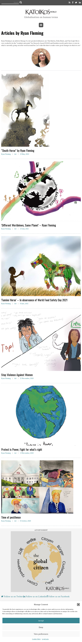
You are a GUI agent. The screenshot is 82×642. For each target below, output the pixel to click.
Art (15, 154)
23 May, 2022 (24, 154)
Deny (41, 627)
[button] (78, 604)
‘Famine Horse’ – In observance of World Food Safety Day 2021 (34, 300)
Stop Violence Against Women (17, 375)
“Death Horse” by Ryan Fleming (17, 150)
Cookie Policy (36, 639)
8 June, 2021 (24, 303)
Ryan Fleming (6, 154)
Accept (41, 620)
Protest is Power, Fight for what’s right (21, 449)
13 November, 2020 (27, 453)
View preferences (41, 634)
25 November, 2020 (27, 378)
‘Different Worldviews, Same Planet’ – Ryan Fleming (28, 225)
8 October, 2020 (25, 521)
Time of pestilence (11, 517)
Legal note (45, 639)
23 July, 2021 (24, 229)
